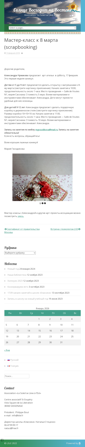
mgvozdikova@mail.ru (46, 129)
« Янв (7, 350)
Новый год (13, 268)
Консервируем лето (17, 286)
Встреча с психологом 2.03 (64, 229)
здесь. (21, 216)
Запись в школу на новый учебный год (27, 298)
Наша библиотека (16, 274)
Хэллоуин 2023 (15, 280)
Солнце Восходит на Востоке (42, 10)
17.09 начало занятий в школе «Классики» (29, 292)
